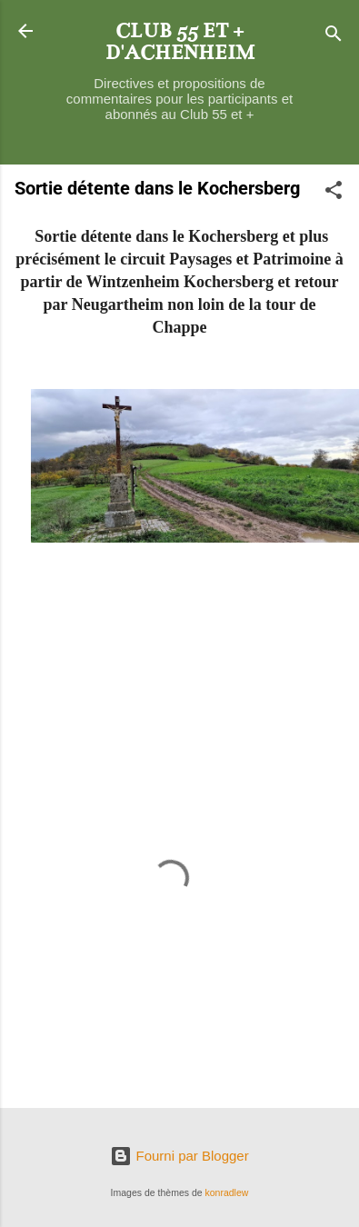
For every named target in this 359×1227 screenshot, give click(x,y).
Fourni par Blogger (179, 1155)
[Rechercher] (333, 37)
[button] (333, 193)
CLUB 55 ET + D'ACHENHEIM (179, 41)
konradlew (227, 1192)
